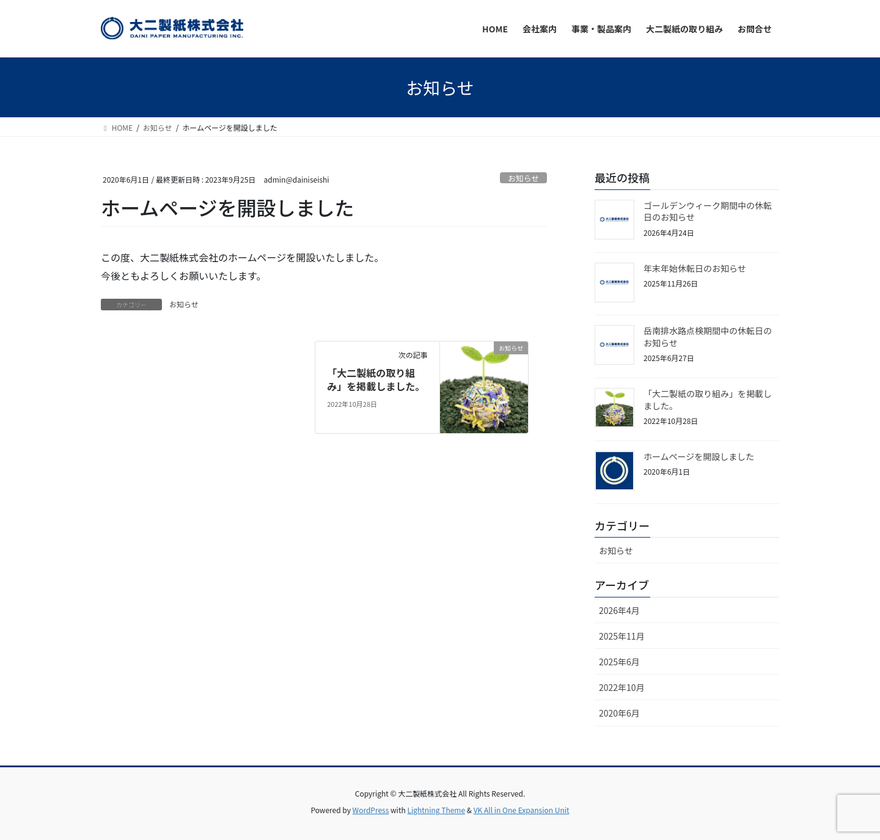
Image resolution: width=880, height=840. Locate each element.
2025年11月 (622, 636)
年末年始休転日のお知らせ (695, 268)
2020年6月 (619, 713)
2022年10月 (622, 687)
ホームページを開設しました (699, 456)
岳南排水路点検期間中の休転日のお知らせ (708, 336)
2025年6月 (619, 662)
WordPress (371, 810)
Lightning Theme (436, 810)
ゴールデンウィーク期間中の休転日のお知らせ (708, 211)
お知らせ (523, 178)
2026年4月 (619, 610)
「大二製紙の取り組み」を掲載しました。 (376, 379)
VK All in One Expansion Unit (522, 810)
